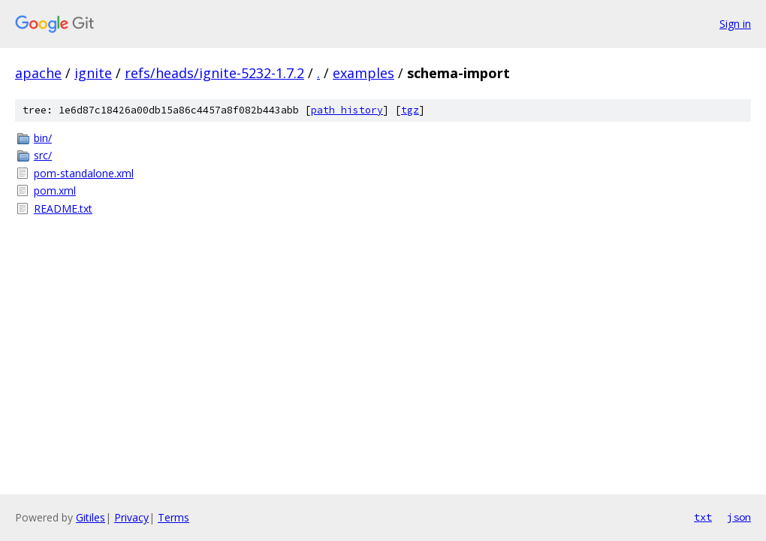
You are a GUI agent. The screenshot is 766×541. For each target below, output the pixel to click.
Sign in (735, 24)
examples (363, 73)
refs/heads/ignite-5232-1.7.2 (214, 73)
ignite (93, 73)
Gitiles (90, 517)
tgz (410, 110)
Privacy (131, 517)
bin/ (43, 138)
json (739, 517)
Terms (173, 517)
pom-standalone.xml (84, 173)
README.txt (63, 208)
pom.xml (55, 190)
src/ (43, 155)
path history (347, 110)
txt (703, 517)
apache (38, 73)
